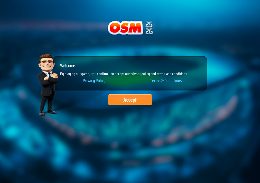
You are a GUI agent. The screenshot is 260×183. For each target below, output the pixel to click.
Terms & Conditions (166, 81)
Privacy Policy (94, 81)
